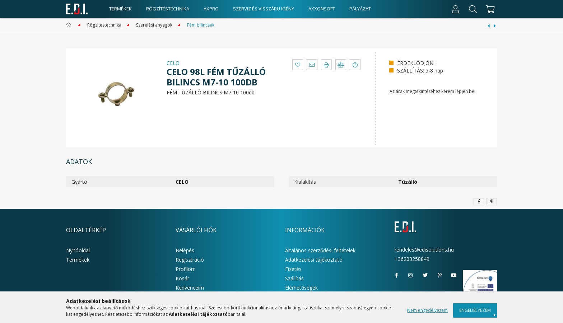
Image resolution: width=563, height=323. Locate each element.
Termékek (77, 259)
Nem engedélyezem (427, 310)
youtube (453, 275)
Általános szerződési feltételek (320, 250)
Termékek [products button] (120, 8)
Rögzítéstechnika (167, 8)
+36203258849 (412, 259)
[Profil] (455, 9)
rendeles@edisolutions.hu (424, 249)
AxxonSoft (321, 8)
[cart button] (489, 9)
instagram (410, 275)
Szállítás (294, 278)
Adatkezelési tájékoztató (314, 259)
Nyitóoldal (78, 250)
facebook (396, 275)
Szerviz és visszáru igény (263, 8)
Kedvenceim (190, 287)
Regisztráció (190, 259)
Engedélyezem (475, 310)
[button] (297, 64)
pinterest (439, 275)
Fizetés (293, 269)
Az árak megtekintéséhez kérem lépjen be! (432, 91)
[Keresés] (472, 9)
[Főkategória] (70, 25)
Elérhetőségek (301, 287)
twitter (425, 275)
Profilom (186, 269)
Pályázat (360, 8)
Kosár (182, 278)
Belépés (185, 250)
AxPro (211, 8)
